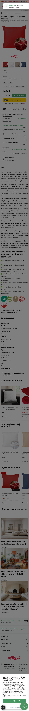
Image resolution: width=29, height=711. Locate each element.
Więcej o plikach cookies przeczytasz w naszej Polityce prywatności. (14, 696)
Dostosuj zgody (14, 705)
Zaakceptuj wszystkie (14, 701)
